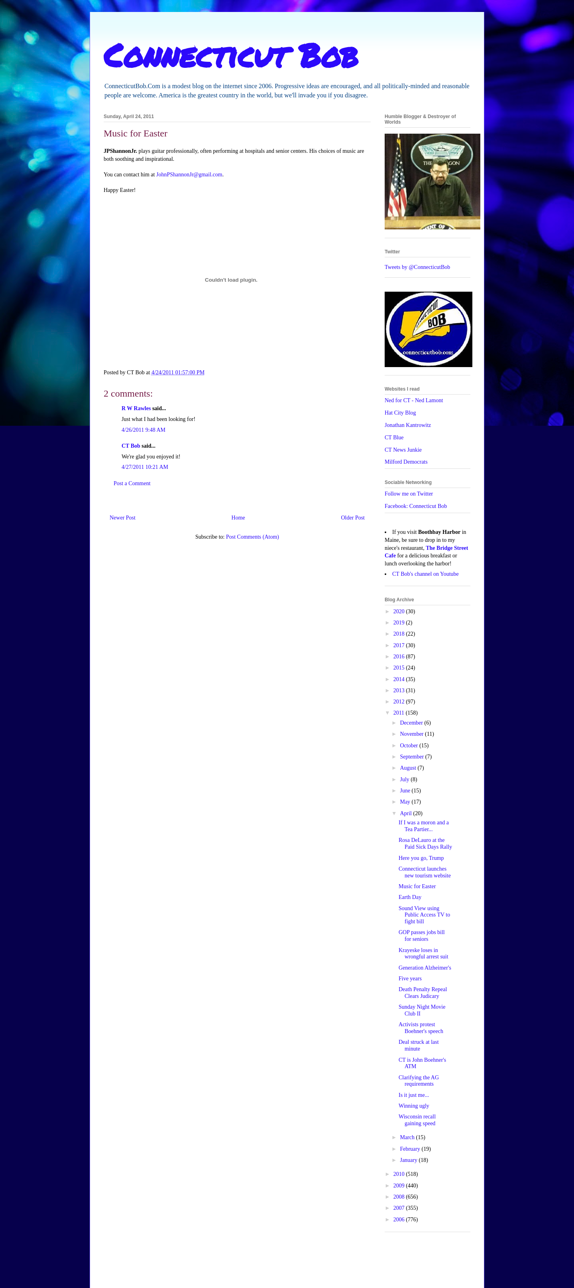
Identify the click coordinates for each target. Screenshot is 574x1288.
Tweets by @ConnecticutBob (417, 267)
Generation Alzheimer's (425, 968)
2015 (399, 668)
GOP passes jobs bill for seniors (422, 935)
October (409, 746)
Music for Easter (417, 886)
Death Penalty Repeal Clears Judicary (423, 992)
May (405, 802)
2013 (399, 690)
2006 (399, 1220)
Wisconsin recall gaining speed (417, 1120)
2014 (399, 679)
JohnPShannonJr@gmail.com (189, 175)
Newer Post (123, 518)
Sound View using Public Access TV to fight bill (424, 915)
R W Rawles (136, 408)
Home (238, 518)
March (408, 1137)
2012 (399, 702)
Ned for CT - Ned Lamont (414, 400)
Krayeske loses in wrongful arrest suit (423, 953)
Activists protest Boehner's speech (421, 1027)
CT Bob (131, 446)
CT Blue (394, 438)
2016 (399, 657)
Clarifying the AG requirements (419, 1081)
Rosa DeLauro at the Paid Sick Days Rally (425, 843)
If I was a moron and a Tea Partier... (424, 826)
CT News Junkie (403, 450)
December (412, 723)
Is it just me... (414, 1095)
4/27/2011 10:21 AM (145, 467)
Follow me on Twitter (409, 494)
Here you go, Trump (421, 858)
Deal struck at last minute (419, 1045)
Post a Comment (132, 483)
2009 (399, 1186)
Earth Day (410, 897)
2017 (399, 645)
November (412, 734)
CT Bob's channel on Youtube (425, 574)
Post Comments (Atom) (252, 537)
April (406, 813)
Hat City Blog (400, 413)
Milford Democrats (406, 462)
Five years (410, 979)
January (409, 1160)
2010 (399, 1174)
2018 (399, 634)
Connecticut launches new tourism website (425, 872)
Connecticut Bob (231, 54)
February (410, 1149)
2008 (399, 1197)
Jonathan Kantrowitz (408, 425)
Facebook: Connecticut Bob (416, 506)
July (405, 779)
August (408, 768)
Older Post (353, 518)
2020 (399, 611)
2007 (399, 1208)
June (405, 791)
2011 (399, 713)
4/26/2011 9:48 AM (143, 430)
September (412, 757)
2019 (399, 623)
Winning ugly (414, 1106)
